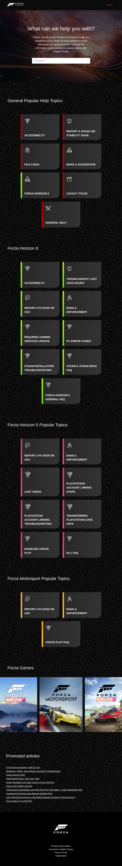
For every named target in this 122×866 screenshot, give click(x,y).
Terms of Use (61, 852)
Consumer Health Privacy (61, 849)
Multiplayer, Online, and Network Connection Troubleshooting (33, 771)
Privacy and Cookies (61, 846)
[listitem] (40, 127)
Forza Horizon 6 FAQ (15, 775)
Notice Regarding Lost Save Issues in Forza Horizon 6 (30, 782)
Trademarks (61, 856)
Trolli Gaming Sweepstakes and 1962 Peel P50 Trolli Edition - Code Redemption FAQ (44, 790)
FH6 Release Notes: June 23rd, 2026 (22, 779)
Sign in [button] (110, 5)
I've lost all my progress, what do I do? (23, 767)
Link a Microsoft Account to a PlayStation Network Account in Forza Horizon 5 (40, 797)
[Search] (61, 61)
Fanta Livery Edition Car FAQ (19, 786)
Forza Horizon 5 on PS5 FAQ (19, 801)
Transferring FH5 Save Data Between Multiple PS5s (29, 793)
